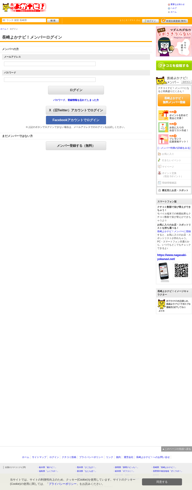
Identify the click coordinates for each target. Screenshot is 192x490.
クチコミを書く (174, 65)
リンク (109, 457)
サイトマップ (39, 457)
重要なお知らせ (178, 4)
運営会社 (128, 457)
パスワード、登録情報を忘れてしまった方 (76, 100)
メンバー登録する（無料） (76, 145)
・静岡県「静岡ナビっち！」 (126, 467)
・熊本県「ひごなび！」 (86, 467)
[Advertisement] (107, 8)
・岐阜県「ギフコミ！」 (124, 471)
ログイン (150, 20)
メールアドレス (12, 56)
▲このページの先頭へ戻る (176, 449)
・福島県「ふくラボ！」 (48, 471)
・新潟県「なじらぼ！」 (86, 471)
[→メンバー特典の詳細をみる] (174, 148)
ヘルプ (174, 8)
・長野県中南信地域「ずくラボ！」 (167, 471)
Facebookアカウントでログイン (76, 120)
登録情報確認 (169, 182)
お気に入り (168, 154)
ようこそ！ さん (130, 20)
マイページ (168, 166)
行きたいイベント (171, 160)
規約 (118, 457)
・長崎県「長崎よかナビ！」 (164, 467)
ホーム (174, 12)
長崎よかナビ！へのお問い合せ (153, 457)
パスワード (10, 72)
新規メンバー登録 (174, 20)
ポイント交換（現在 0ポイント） (172, 175)
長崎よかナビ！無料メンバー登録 (174, 100)
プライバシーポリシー (91, 457)
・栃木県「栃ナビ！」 (47, 467)
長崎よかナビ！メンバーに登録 (174, 231)
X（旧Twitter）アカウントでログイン (76, 110)
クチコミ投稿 (69, 457)
